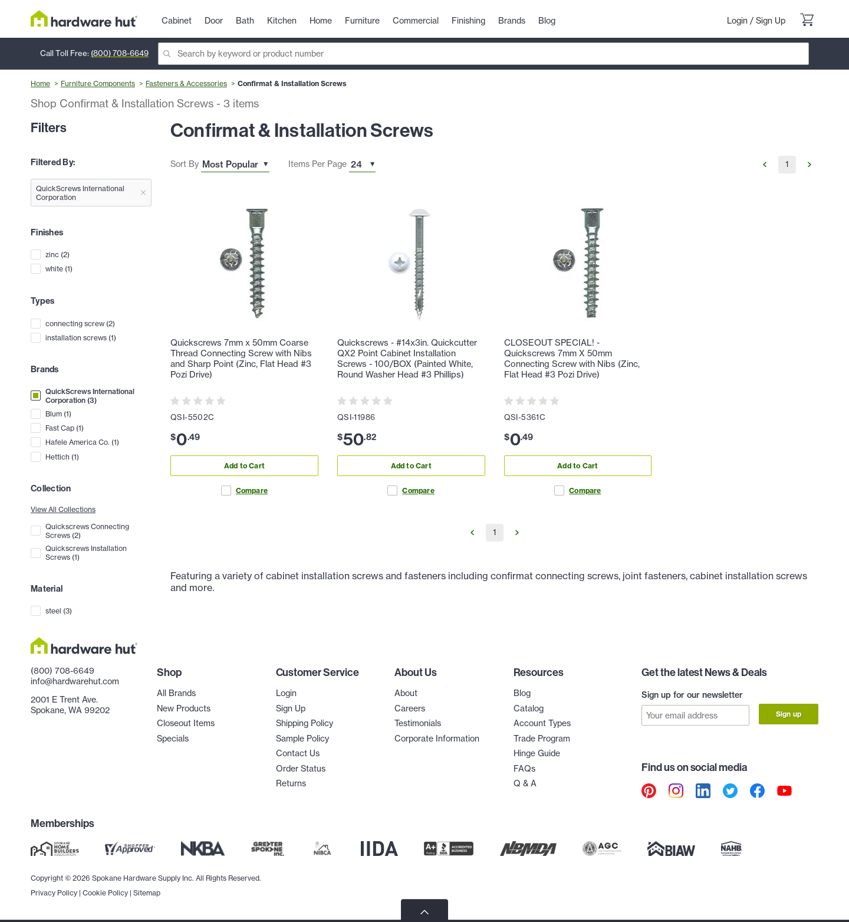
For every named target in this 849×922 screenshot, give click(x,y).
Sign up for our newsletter (692, 695)
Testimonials (417, 723)
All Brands (176, 693)
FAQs (524, 768)
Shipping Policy (304, 723)
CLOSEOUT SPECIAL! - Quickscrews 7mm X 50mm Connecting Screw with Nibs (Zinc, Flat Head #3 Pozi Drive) (572, 358)
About (405, 693)
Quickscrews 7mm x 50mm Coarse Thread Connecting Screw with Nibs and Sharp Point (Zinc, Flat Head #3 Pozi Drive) (241, 358)
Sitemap (146, 892)
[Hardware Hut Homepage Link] (84, 18)
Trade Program (542, 738)
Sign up (788, 714)
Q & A (525, 783)
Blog (522, 693)
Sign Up (770, 20)
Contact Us (298, 753)
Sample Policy (302, 738)
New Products (183, 708)
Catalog (529, 708)
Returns (291, 783)
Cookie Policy (105, 892)
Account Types (542, 723)
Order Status (300, 768)
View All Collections (63, 509)
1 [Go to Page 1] (787, 164)
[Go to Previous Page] (765, 164)
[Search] (483, 53)
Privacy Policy (54, 892)
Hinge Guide (537, 753)
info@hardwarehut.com (75, 681)
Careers (409, 708)
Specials (173, 738)
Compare (244, 490)
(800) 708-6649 (120, 53)
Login (737, 20)
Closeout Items (186, 723)
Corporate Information (436, 738)
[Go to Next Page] (809, 164)
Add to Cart (244, 465)
